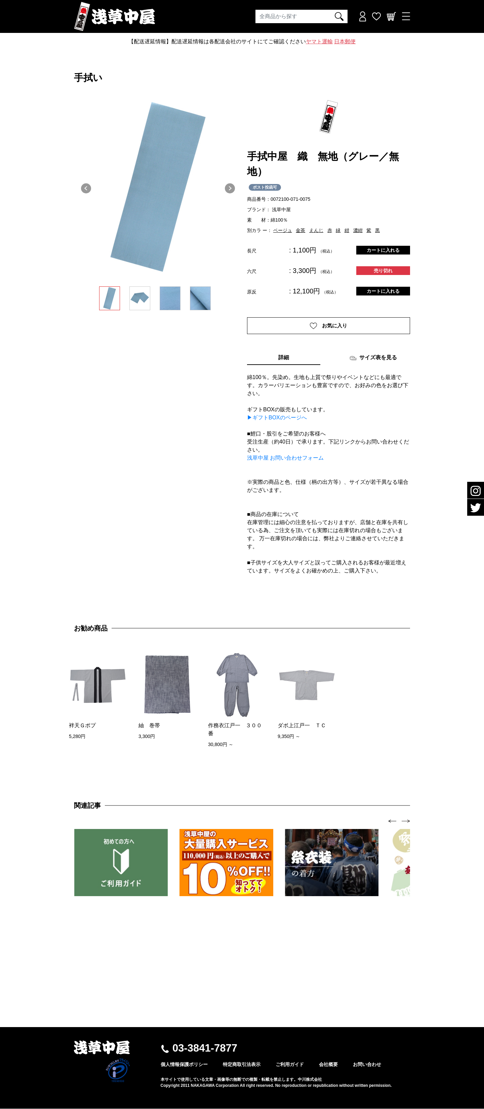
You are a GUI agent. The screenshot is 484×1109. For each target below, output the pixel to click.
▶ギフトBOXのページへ (277, 418)
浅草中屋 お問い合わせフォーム (285, 458)
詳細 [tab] (283, 358)
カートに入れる (383, 250)
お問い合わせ (367, 1064)
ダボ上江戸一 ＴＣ (302, 726)
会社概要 (328, 1064)
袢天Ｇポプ (82, 726)
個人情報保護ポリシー (184, 1064)
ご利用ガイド (290, 1064)
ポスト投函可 (265, 187)
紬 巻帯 (149, 726)
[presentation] (392, 821)
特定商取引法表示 (241, 1064)
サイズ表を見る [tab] (373, 358)
